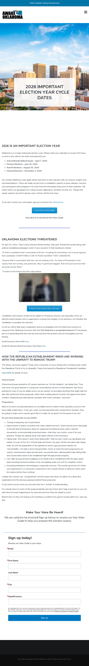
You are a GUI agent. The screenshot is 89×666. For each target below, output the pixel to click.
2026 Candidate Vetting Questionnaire (45, 3)
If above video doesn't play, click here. (44, 308)
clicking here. (58, 202)
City (10, 585)
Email (10, 549)
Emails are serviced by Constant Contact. (66, 611)
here (27, 341)
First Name (13, 561)
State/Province (15, 597)
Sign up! (44, 618)
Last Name (13, 573)
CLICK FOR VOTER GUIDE (44, 210)
